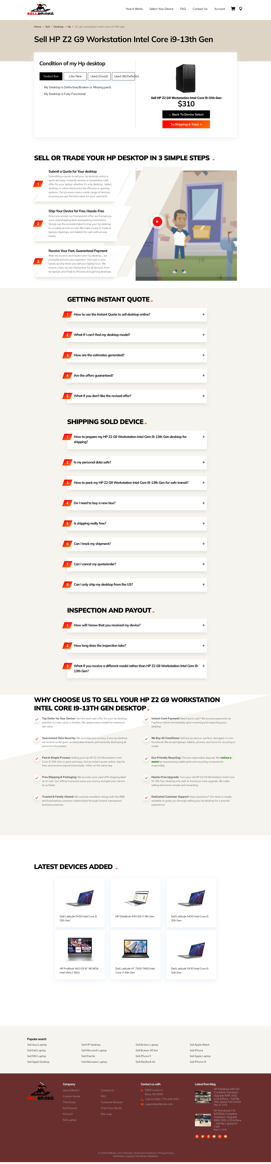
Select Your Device (161, 10)
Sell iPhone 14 (198, 1063)
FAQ (183, 10)
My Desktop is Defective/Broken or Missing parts (87, 87)
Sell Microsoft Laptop (94, 1052)
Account (219, 10)
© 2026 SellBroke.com (109, 1154)
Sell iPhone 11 (143, 1058)
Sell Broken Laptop (147, 1046)
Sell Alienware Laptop (94, 1063)
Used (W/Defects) (124, 76)
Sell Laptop (69, 1121)
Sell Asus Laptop (37, 1046)
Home (37, 26)
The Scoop (69, 1104)
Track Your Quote (111, 1110)
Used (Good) (99, 76)
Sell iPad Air (88, 1058)
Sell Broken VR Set (147, 1052)
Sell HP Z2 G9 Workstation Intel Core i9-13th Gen (186, 98)
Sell (47, 26)
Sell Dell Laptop (36, 1052)
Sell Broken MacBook (147, 1158)
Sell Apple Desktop (38, 1063)
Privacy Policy (166, 1154)
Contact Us (200, 10)
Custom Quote (71, 1098)
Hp (69, 26)
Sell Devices (70, 1110)
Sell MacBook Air (145, 1063)
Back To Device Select (186, 114)
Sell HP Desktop (90, 1046)
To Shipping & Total (186, 124)
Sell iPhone (196, 1052)
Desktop (59, 26)
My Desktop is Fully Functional (87, 94)
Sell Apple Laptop (200, 1058)
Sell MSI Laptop (36, 1058)
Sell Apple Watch (200, 1046)
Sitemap (127, 1154)
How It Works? (71, 1092)
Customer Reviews (112, 1104)
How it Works (134, 10)
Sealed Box (51, 76)
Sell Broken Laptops (123, 1158)
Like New (75, 76)
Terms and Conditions (145, 1154)
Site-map (106, 1116)
